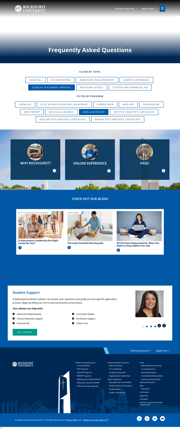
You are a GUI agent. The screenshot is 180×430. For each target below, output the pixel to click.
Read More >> (20, 247)
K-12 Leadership (115, 369)
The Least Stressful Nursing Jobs (86, 243)
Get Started (144, 392)
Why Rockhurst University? (151, 365)
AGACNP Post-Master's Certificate (63, 119)
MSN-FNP (128, 104)
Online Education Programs (118, 362)
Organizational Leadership (119, 376)
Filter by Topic (90, 71)
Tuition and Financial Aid (150, 379)
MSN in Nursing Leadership (87, 386)
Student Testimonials (117, 392)
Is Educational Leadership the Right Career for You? (38, 242)
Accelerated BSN (83, 365)
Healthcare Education (117, 372)
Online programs (139, 350)
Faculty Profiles (115, 389)
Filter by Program (90, 96)
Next (164, 325)
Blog (141, 385)
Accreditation (61, 79)
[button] (25, 332)
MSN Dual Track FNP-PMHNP (88, 383)
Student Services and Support (120, 385)
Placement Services (147, 382)
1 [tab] (143, 327)
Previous (159, 325)
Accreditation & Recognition (152, 376)
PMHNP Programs (84, 376)
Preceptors (144, 399)
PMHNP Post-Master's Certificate (117, 119)
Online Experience (115, 379)
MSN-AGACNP (151, 104)
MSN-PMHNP (32, 112)
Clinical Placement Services (51, 87)
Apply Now (144, 395)
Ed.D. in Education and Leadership (64, 104)
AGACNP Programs (84, 372)
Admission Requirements (97, 79)
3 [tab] (151, 327)
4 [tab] (155, 327)
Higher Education (115, 365)
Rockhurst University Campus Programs (151, 403)
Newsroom (145, 389)
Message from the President (120, 382)
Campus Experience (136, 79)
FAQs (142, 362)
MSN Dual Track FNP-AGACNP (88, 379)
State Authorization (148, 372)
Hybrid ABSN (105, 104)
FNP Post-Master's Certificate (134, 112)
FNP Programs (82, 369)
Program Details (91, 87)
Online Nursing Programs (85, 362)
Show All (35, 79)
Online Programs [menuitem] (125, 8)
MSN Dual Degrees (61, 112)
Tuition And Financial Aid (130, 87)
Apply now (161, 350)
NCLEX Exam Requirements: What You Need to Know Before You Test (138, 244)
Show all (25, 104)
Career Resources (148, 369)
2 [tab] (147, 327)
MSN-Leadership (94, 112)
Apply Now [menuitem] (148, 8)
